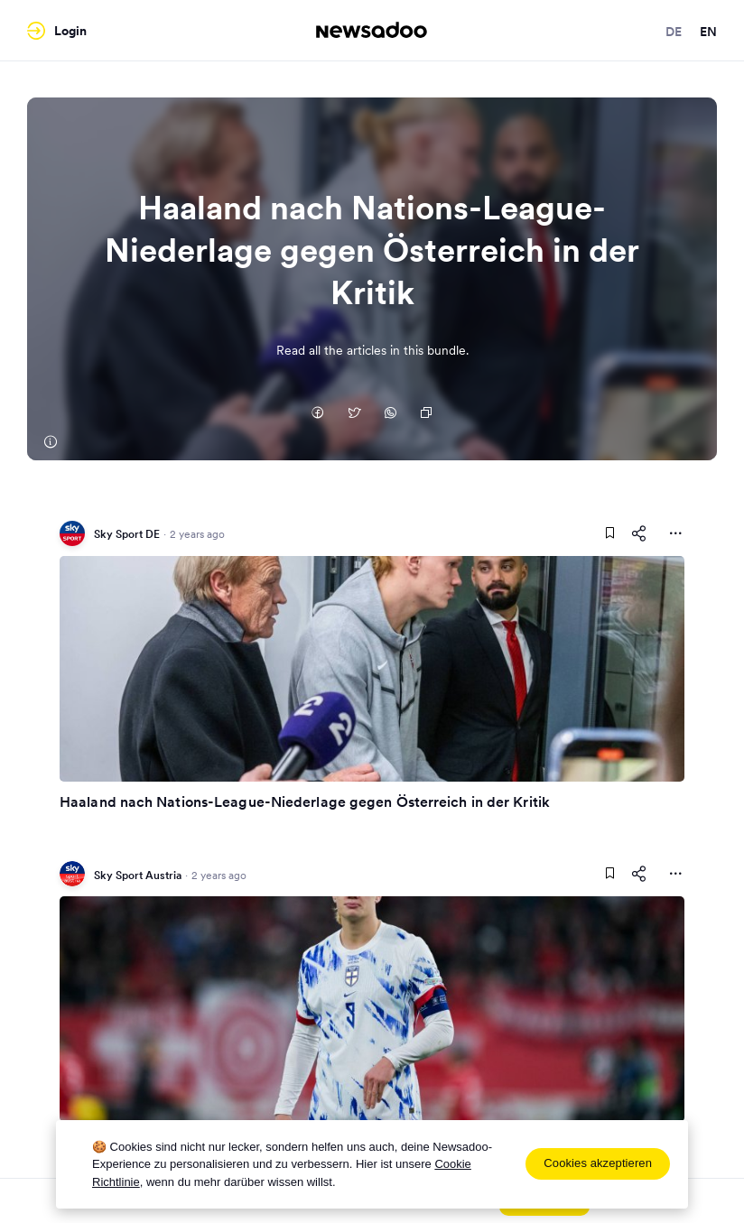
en (708, 31)
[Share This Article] (639, 533)
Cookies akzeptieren (598, 1163)
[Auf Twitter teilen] (354, 414)
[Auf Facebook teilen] (318, 414)
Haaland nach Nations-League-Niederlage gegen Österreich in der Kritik (305, 801)
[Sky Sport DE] (50, 442)
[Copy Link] (426, 414)
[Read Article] (372, 669)
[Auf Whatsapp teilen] (390, 414)
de (673, 31)
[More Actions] (675, 533)
